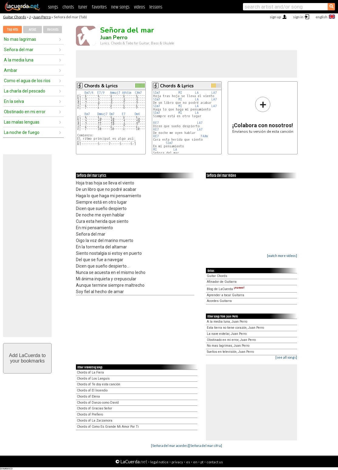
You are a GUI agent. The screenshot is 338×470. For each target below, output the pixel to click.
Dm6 (137, 114)
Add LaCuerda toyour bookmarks (27, 358)
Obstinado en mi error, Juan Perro (231, 340)
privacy (177, 462)
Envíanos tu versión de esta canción (262, 115)
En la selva (14, 101)
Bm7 (87, 114)
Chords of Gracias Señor (94, 408)
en (195, 462)
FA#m (204, 136)
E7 (123, 114)
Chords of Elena (88, 396)
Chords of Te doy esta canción (98, 384)
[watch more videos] (282, 256)
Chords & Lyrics (101, 86)
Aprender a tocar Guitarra (225, 295)
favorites (99, 7)
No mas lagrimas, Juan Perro (228, 346)
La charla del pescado (24, 91)
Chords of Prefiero (90, 414)
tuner (82, 7)
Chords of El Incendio (92, 390)
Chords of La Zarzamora (94, 421)
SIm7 (156, 93)
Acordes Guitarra (219, 301)
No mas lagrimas (20, 39)
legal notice (159, 462)
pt (201, 462)
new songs (120, 7)
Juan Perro (42, 17)
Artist (32, 30)
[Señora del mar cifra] (205, 445)
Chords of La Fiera (90, 372)
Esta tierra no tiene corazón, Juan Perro (235, 328)
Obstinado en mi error (25, 111)
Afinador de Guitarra (222, 282)
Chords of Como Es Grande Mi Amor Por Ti (108, 427)
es (188, 462)
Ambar (10, 70)
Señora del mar (18, 49)
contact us (215, 462)
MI (181, 93)
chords (68, 7)
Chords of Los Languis (93, 379)
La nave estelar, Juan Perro (227, 334)
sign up (275, 17)
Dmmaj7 (102, 114)
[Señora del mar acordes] (170, 445)
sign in (298, 17)
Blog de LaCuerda (225, 289)
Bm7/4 (89, 93)
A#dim (126, 93)
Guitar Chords (14, 17)
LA (197, 93)
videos (139, 7)
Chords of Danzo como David (98, 403)
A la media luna (18, 60)
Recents (52, 30)
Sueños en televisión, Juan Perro (230, 352)
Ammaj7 (115, 93)
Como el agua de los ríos (27, 80)
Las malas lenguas (21, 122)
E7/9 (100, 93)
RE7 (156, 123)
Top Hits (12, 30)
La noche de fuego (21, 132)
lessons (155, 7)
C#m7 (138, 93)
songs (53, 7)
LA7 (214, 93)
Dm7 (111, 114)
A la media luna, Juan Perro (227, 322)
